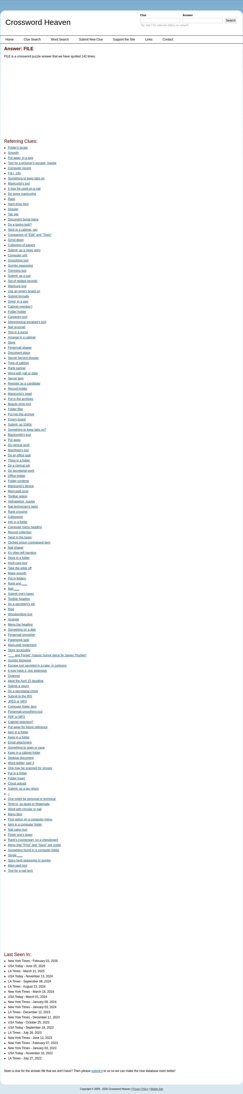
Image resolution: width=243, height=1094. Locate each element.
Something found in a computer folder (33, 850)
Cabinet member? (20, 306)
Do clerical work (19, 445)
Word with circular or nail (24, 809)
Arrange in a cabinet (21, 337)
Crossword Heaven (38, 22)
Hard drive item (18, 204)
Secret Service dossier (23, 358)
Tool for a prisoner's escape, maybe (32, 163)
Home (9, 39)
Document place (19, 353)
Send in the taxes (20, 537)
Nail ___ (13, 588)
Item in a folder (18, 732)
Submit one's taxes (21, 594)
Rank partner (17, 368)
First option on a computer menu (30, 819)
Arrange (13, 619)
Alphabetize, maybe (21, 501)
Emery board (17, 419)
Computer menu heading (25, 527)
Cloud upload (17, 783)
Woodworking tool (20, 614)
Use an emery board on (24, 291)
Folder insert (16, 778)
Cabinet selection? (20, 722)
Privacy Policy (140, 1089)
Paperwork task (18, 640)
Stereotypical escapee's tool (27, 322)
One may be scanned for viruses (30, 768)
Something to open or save (26, 747)
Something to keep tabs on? (27, 429)
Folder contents (18, 481)
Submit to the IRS (20, 696)
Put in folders (17, 578)
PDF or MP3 (16, 717)
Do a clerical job (19, 465)
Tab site (13, 214)
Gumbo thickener (19, 660)
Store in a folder (19, 558)
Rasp (11, 199)
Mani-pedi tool (17, 865)
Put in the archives (20, 399)
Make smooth (17, 573)
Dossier (13, 209)
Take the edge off (19, 568)
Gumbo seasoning (20, 265)
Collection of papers (21, 245)
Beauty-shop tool (19, 404)
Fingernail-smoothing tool (25, 712)
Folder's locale (18, 147)
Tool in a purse (18, 332)
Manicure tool (17, 286)
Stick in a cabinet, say (23, 230)
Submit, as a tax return (23, 788)
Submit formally (18, 296)
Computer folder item (22, 706)
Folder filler (15, 409)
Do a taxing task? (20, 224)
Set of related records (22, 281)
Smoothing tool (18, 260)
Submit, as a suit (19, 276)
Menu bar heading (20, 624)
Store (11, 342)
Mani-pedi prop (18, 491)
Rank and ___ (17, 583)
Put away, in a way (20, 158)
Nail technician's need (23, 506)
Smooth (13, 153)
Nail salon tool (17, 829)
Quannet (14, 676)
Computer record (19, 168)
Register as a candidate (24, 383)
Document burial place (23, 219)
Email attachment (20, 742)
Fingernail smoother (21, 635)
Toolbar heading (19, 599)
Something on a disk (22, 629)
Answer (188, 15)
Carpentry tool (17, 317)
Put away (14, 440)
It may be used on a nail (24, 188)
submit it (97, 1071)
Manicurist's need (20, 394)
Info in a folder (17, 522)
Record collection (19, 532)
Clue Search (32, 39)
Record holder (17, 388)
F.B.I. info (14, 173)
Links (148, 39)
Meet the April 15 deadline (25, 681)
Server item (16, 378)
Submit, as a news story (24, 250)
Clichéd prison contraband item (29, 542)
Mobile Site (156, 1089)
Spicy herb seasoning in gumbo (29, 860)
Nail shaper (16, 547)
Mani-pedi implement (22, 645)
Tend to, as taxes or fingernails (29, 804)
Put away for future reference (28, 727)
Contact (168, 39)
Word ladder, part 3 (21, 763)
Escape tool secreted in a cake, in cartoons (37, 665)
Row (11, 609)
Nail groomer (17, 327)
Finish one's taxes (20, 835)
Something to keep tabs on (26, 178)
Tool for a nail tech (20, 870)
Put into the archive (21, 414)
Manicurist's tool (19, 183)
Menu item (15, 814)
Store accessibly (19, 650)
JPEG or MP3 (17, 701)
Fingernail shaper (20, 347)
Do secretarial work (21, 471)
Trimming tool (17, 271)
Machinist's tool (18, 450)
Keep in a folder (18, 737)
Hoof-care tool (17, 563)
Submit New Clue (91, 39)
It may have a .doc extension (27, 671)
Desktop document (21, 758)
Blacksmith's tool (19, 435)
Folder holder (17, 312)
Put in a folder (17, 773)
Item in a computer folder (25, 824)
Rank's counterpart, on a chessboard (33, 840)
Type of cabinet (18, 363)
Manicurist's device (21, 486)
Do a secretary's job (21, 604)
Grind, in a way (18, 301)
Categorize (15, 517)
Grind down (16, 240)
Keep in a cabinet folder (24, 753)
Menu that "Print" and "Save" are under (34, 845)
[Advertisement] (81, 99)
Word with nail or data (23, 373)
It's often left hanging (22, 553)
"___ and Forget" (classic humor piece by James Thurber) (47, 655)
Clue (143, 15)
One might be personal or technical (32, 799)
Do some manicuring (22, 194)
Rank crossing (17, 512)
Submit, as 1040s (20, 424)
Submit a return (18, 686)
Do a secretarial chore (23, 691)
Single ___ (15, 855)
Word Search (60, 39)
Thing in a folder (19, 460)
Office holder (16, 476)
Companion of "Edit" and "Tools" (29, 235)
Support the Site (124, 39)
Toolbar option (17, 496)
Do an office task (19, 455)
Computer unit (17, 255)
